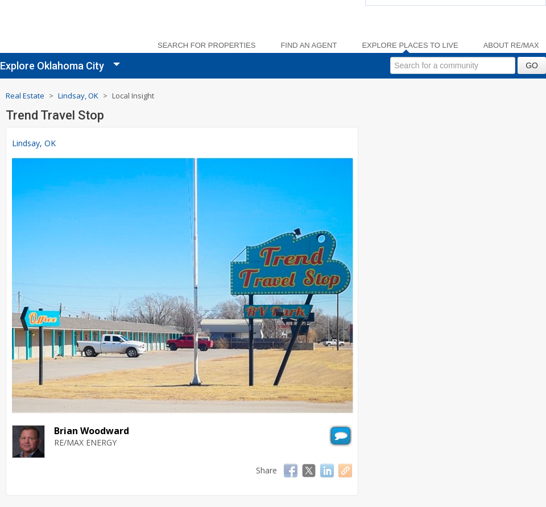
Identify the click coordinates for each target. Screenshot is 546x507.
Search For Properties (206, 46)
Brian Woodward (91, 430)
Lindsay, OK (34, 143)
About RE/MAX (511, 46)
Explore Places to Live (410, 46)
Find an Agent (308, 46)
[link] (68, 28)
